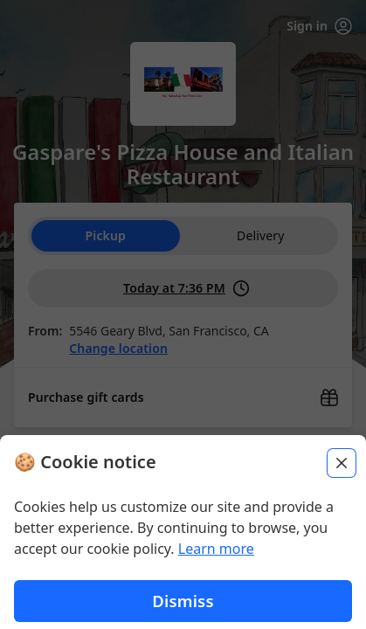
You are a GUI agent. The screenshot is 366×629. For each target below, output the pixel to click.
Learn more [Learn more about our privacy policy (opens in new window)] (216, 561)
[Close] (342, 476)
